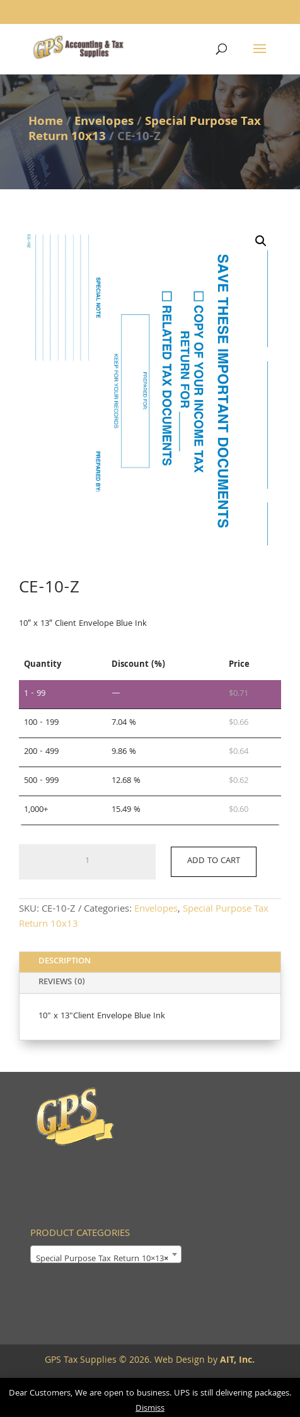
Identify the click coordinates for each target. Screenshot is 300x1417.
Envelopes (104, 122)
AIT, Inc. (236, 1360)
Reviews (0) (61, 982)
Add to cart (213, 861)
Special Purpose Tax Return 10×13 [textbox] (102, 1259)
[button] (261, 241)
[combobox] (106, 1254)
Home (45, 122)
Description (64, 961)
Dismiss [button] (150, 1409)
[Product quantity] (87, 861)
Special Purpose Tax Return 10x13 (144, 130)
